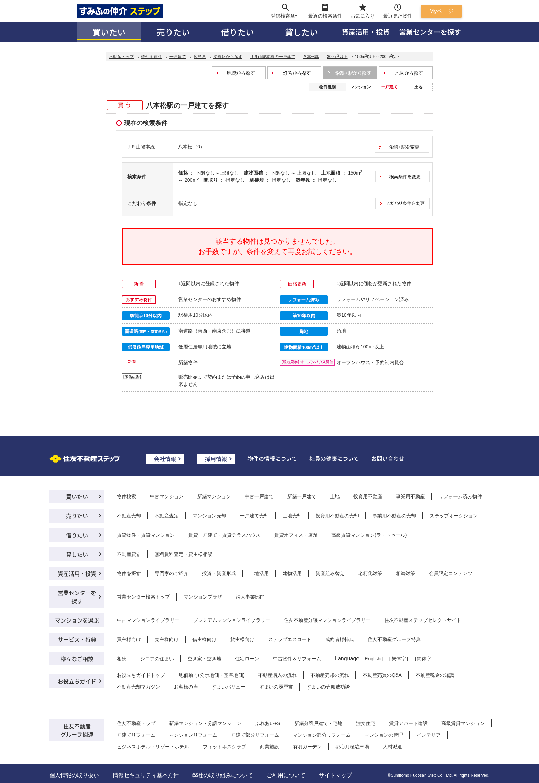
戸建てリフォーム (136, 735)
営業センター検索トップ (143, 597)
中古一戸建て (259, 496)
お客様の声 (186, 687)
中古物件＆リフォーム (297, 658)
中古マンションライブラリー (148, 620)
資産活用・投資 (366, 32)
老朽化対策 (370, 573)
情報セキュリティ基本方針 (146, 775)
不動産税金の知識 (435, 675)
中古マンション (167, 496)
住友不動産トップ (136, 723)
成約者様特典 (339, 639)
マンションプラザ (203, 597)
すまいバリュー (228, 687)
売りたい (173, 32)
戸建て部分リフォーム (255, 735)
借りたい (237, 32)
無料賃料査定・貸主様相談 (183, 554)
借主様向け (204, 639)
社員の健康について (334, 458)
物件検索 (126, 496)
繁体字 (399, 658)
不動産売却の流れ (329, 675)
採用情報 (216, 459)
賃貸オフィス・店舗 (296, 535)
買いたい (108, 32)
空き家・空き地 (204, 658)
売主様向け (167, 639)
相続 (121, 658)
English (373, 658)
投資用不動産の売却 (337, 515)
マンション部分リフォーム (322, 735)
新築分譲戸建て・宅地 (318, 723)
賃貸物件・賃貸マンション (146, 535)
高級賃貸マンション (463, 723)
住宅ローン (247, 658)
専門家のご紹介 (171, 573)
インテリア (429, 735)
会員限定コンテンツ (450, 573)
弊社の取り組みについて (222, 775)
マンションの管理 (383, 735)
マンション (360, 87)
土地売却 (292, 515)
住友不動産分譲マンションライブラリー (327, 620)
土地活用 (259, 573)
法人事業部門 (250, 597)
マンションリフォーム (193, 735)
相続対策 (405, 573)
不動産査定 (167, 515)
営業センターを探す (430, 32)
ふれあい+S (267, 723)
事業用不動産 (410, 496)
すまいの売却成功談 (328, 687)
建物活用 (292, 573)
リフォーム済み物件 (460, 496)
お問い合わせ (387, 458)
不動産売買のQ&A (382, 675)
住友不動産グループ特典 (394, 639)
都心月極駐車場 (352, 746)
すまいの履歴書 (276, 687)
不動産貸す (129, 554)
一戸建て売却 (254, 515)
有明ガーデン (307, 746)
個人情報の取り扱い (74, 775)
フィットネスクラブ (224, 746)
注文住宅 (365, 723)
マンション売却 (209, 515)
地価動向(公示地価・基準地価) (211, 675)
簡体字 (424, 658)
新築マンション (214, 496)
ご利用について (286, 775)
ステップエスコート (289, 639)
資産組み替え (330, 573)
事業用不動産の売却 (394, 515)
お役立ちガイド (77, 681)
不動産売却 (129, 515)
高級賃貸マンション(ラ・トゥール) (369, 535)
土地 (418, 87)
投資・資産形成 (219, 573)
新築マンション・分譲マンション (205, 723)
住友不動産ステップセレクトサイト (422, 620)
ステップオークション (454, 515)
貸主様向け (242, 639)
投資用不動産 (367, 496)
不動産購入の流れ (277, 675)
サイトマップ (335, 775)
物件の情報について (272, 458)
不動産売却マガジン (138, 687)
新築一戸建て (301, 496)
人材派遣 (392, 746)
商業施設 (269, 746)
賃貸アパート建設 (408, 723)
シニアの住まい (157, 658)
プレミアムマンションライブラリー (231, 620)
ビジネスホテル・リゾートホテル (153, 746)
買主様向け (129, 639)
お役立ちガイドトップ (141, 675)
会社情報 (165, 459)
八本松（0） (191, 146)
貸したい (301, 32)
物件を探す (129, 573)
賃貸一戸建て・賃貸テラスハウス (224, 535)
